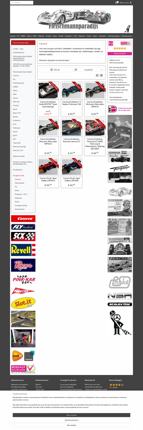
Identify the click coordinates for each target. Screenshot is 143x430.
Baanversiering (18, 156)
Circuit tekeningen (42, 392)
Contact (14, 404)
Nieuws (38, 384)
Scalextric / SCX (21, 194)
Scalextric (68, 36)
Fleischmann (19, 183)
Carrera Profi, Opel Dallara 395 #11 (48, 179)
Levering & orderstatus (19, 389)
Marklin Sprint (18, 83)
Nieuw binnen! (65, 404)
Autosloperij (19, 209)
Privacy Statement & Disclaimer (22, 392)
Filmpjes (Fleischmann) (43, 402)
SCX (75, 36)
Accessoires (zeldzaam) (68, 384)
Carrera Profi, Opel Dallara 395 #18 (71, 179)
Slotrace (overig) (19, 146)
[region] (56, 421)
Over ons (39, 387)
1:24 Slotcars (64, 402)
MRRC (23, 36)
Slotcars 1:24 (18, 150)
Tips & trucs (40, 389)
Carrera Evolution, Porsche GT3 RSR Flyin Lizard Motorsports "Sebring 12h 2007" (94, 144)
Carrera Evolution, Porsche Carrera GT (71, 140)
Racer (55, 36)
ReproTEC (17, 113)
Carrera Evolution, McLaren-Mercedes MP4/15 (95, 104)
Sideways (82, 36)
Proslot (48, 36)
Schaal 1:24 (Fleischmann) (69, 392)
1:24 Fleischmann (114, 36)
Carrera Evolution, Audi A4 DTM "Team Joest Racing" (48, 104)
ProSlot (16, 105)
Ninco (29, 36)
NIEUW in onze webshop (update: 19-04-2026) (22, 65)
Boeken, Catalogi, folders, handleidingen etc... (23, 163)
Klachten (14, 399)
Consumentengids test (44, 399)
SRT (14, 139)
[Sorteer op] (88, 70)
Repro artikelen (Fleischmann (70, 394)
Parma (15, 98)
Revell (61, 36)
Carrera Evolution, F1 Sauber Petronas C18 (71, 103)
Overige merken (21, 205)
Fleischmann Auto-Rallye (22, 72)
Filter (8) (55, 69)
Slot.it (89, 36)
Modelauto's (18, 170)
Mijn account (126, 2)
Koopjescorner (127, 36)
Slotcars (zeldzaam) (66, 387)
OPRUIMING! (18, 52)
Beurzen (38, 394)
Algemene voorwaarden (19, 384)
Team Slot (102, 36)
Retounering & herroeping (20, 397)
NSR (34, 36)
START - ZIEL (18, 49)
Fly (18, 36)
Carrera (12, 36)
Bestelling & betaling (18, 387)
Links (37, 397)
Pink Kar (41, 36)
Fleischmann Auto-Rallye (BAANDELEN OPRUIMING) (22, 58)
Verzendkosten (16, 402)
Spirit (95, 36)
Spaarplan (14, 394)
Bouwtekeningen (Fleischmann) (71, 389)
